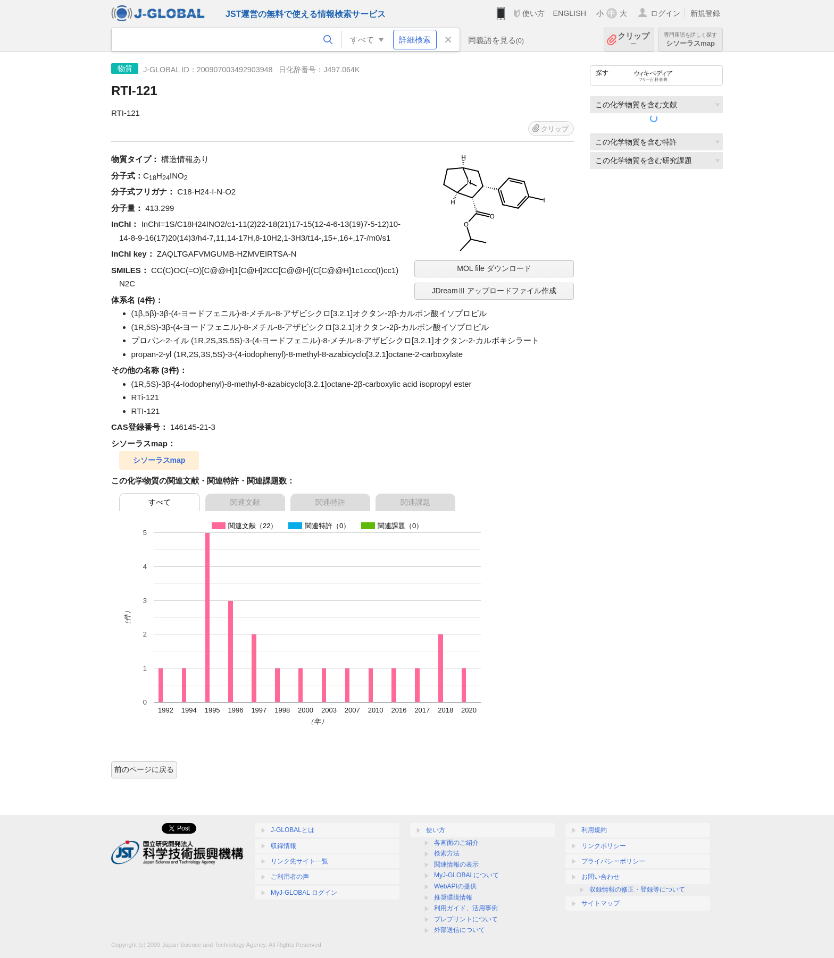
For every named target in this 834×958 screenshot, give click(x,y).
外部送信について (459, 930)
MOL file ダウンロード (494, 268)
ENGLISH (569, 13)
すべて (159, 502)
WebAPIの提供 (455, 886)
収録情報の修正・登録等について (637, 889)
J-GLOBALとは (292, 830)
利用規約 (594, 830)
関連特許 (330, 502)
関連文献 (245, 502)
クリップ (633, 39)
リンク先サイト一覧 (299, 861)
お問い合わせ (600, 876)
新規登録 (705, 13)
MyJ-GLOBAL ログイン (304, 892)
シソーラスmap (690, 39)
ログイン (665, 13)
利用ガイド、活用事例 (466, 908)
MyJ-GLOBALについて (466, 875)
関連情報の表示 (456, 864)
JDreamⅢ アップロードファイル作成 (494, 290)
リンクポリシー (603, 846)
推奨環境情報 (453, 897)
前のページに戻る (144, 769)
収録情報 (283, 846)
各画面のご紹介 (456, 842)
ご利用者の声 (290, 876)
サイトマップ (600, 903)
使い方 (533, 13)
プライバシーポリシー (613, 861)
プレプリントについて (466, 919)
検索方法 (447, 853)
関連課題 (415, 502)
